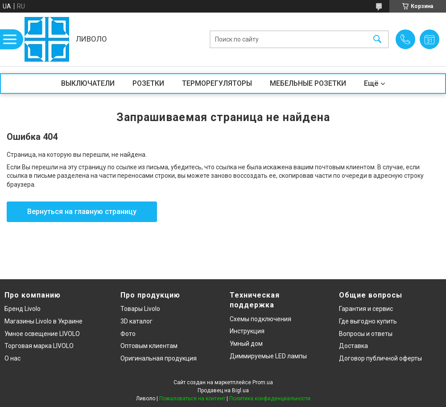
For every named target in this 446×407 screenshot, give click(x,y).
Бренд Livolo (22, 308)
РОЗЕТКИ (148, 83)
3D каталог (136, 321)
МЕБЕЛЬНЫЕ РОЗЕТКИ (308, 83)
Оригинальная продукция (158, 358)
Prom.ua (262, 382)
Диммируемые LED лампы (268, 356)
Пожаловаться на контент (192, 398)
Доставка (353, 345)
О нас (12, 358)
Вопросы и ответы (365, 333)
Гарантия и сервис (366, 308)
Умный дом (246, 343)
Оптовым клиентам (149, 345)
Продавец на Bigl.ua (223, 390)
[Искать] (377, 39)
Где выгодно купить (368, 321)
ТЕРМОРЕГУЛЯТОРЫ (217, 83)
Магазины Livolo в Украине (43, 321)
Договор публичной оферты (380, 358)
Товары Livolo (140, 308)
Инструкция (247, 331)
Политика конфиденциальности (269, 398)
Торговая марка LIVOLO (39, 345)
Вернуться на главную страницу (81, 211)
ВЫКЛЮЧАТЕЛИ (88, 83)
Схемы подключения (260, 319)
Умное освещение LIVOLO (42, 333)
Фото (128, 333)
